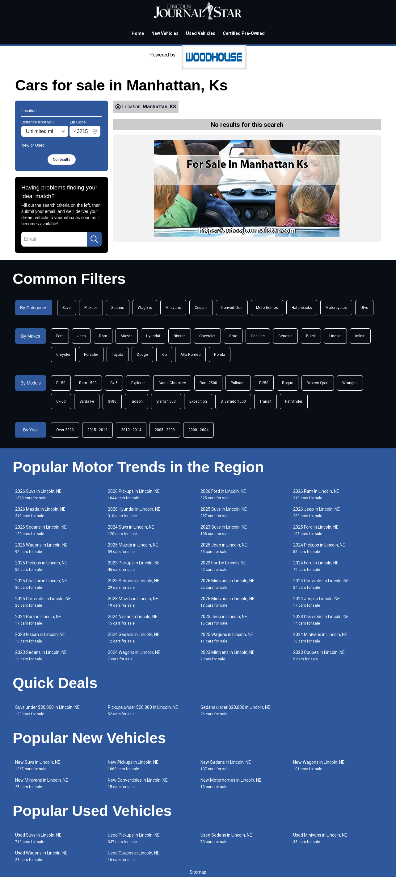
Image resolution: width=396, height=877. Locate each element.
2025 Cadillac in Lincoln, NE (41, 584)
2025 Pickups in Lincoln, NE (41, 566)
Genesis (285, 336)
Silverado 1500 (233, 401)
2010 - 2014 (131, 430)
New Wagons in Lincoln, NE (318, 765)
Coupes (201, 307)
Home (138, 33)
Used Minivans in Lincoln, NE (320, 838)
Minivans (173, 307)
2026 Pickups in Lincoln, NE (134, 494)
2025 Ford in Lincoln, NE (316, 530)
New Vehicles (165, 33)
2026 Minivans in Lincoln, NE (227, 584)
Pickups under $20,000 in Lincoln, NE (143, 710)
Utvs (364, 307)
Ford (60, 336)
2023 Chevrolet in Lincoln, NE (321, 620)
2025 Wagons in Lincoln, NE (226, 637)
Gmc (233, 336)
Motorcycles (336, 307)
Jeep (81, 336)
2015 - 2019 (97, 430)
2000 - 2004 (198, 430)
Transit (265, 401)
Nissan (180, 336)
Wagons (145, 307)
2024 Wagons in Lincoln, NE (134, 655)
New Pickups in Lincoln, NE (133, 765)
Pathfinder (293, 401)
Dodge (142, 354)
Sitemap (198, 872)
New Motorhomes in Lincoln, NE (230, 783)
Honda (219, 354)
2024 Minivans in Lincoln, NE (320, 637)
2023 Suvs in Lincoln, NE (223, 530)
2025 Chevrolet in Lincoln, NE (43, 602)
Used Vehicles (200, 33)
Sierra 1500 (166, 401)
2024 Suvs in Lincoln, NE (131, 530)
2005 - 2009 (165, 430)
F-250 (263, 383)
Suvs (66, 307)
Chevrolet (207, 336)
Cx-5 (114, 383)
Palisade (238, 383)
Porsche (91, 354)
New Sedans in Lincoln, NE (225, 765)
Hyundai (153, 336)
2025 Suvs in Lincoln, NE (223, 512)
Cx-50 (61, 401)
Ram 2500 (208, 383)
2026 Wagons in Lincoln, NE (41, 548)
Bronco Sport (318, 383)
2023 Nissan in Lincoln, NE (40, 637)
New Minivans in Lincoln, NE (41, 783)
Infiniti (360, 336)
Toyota (117, 354)
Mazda (127, 336)
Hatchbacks (302, 307)
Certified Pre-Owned (244, 33)
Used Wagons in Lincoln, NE (41, 856)
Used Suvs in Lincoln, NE (38, 838)
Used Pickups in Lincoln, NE (134, 838)
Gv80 (112, 401)
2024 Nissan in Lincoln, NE (133, 620)
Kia (164, 354)
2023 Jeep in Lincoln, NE (223, 620)
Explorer (138, 383)
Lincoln (335, 336)
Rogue (287, 383)
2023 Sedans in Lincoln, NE (41, 655)
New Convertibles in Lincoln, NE (138, 783)
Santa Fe (86, 401)
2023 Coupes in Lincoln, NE (319, 655)
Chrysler (63, 354)
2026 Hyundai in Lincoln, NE (134, 512)
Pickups (91, 307)
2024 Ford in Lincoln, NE (316, 566)
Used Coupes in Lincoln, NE (133, 856)
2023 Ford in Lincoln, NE (223, 566)
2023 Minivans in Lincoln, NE (227, 655)
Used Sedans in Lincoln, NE (226, 838)
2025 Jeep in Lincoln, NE (223, 548)
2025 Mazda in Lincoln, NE (133, 548)
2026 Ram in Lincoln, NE (316, 494)
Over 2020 (65, 430)
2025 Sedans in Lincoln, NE (133, 584)
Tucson (136, 401)
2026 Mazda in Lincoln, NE (40, 512)
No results (61, 159)
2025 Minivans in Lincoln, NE (227, 602)
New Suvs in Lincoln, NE (37, 765)
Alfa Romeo (190, 354)
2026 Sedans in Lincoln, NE (41, 530)
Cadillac (258, 336)
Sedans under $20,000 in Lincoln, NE (235, 710)
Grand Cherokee (172, 383)
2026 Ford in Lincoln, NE (223, 494)
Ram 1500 (88, 383)
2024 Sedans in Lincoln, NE (133, 637)
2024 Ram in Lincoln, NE (38, 620)
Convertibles (231, 307)
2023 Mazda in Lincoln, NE (133, 602)
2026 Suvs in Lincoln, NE (38, 494)
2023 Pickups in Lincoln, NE (134, 566)
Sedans (117, 307)
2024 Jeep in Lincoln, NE (316, 602)
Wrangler (350, 383)
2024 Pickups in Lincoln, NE (319, 548)
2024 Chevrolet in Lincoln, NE (321, 584)
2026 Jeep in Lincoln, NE (316, 512)
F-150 (60, 383)
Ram (103, 336)
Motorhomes (267, 307)
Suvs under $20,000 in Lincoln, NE (47, 710)
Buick (311, 336)
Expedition (198, 401)
